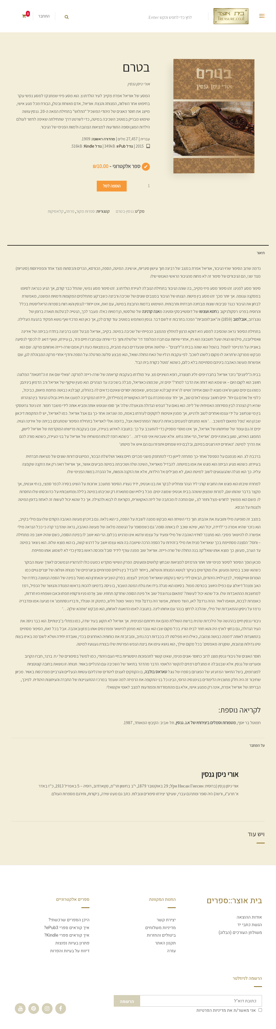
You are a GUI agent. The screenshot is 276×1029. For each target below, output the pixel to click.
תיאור (261, 252)
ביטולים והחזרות (161, 935)
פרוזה (69, 211)
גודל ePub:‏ (124, 146)
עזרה (171, 951)
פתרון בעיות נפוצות (72, 943)
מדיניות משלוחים (160, 928)
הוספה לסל (111, 186)
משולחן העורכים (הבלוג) (240, 932)
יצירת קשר (166, 920)
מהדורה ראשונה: (102, 138)
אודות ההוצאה (249, 917)
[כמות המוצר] (139, 185)
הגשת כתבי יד (249, 925)
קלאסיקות (56, 211)
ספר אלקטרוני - (116, 166)
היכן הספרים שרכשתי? (69, 920)
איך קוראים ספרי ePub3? (66, 928)
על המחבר (257, 745)
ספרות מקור (85, 211)
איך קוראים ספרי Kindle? (66, 935)
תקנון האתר (165, 943)
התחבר (44, 16)
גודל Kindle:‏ (92, 146)
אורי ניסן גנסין (138, 84)
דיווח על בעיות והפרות (69, 951)
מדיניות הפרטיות (211, 1010)
